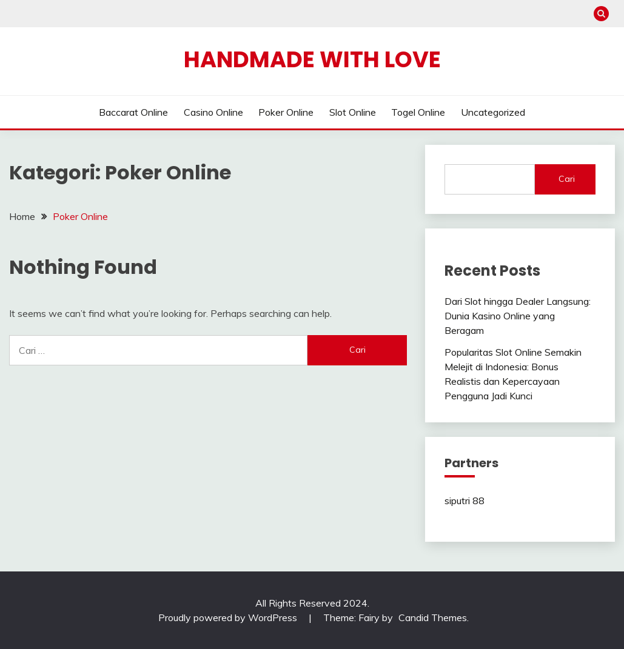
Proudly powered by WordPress (229, 617)
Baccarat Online (133, 112)
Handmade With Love (312, 59)
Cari (567, 178)
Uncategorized (493, 112)
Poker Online (286, 112)
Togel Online (418, 112)
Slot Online (352, 112)
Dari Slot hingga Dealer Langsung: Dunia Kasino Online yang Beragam (518, 315)
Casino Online (213, 112)
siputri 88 (465, 500)
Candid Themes (432, 617)
